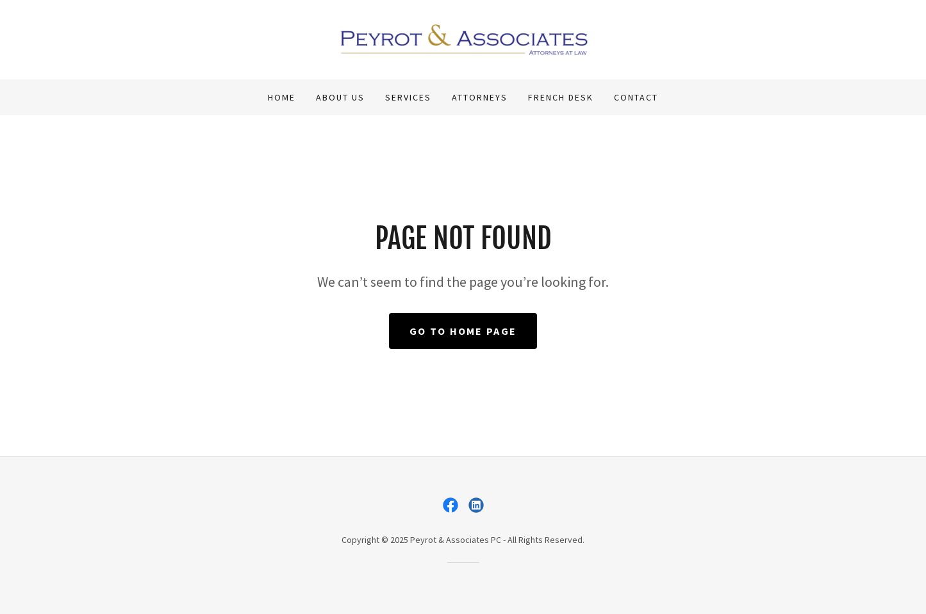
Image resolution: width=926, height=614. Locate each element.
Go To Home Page (463, 331)
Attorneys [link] (480, 97)
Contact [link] (636, 97)
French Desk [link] (560, 97)
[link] (463, 38)
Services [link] (408, 97)
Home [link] (281, 97)
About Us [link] (340, 97)
